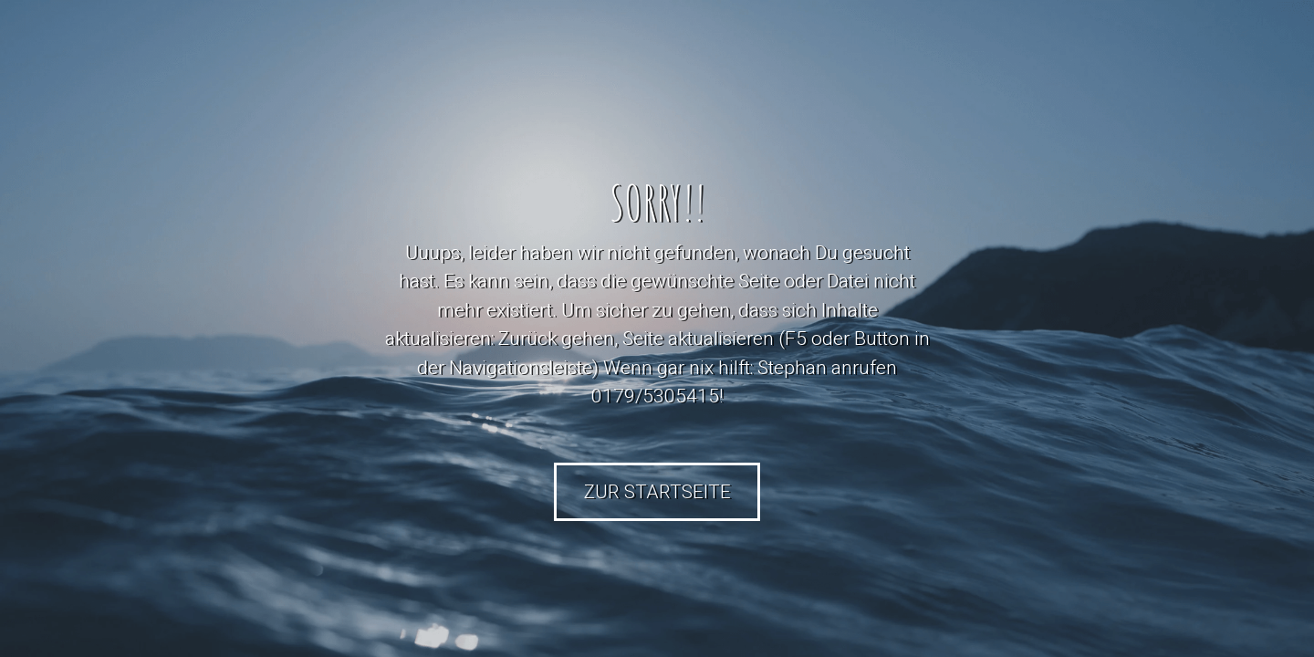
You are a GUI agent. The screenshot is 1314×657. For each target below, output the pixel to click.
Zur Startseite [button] (657, 492)
